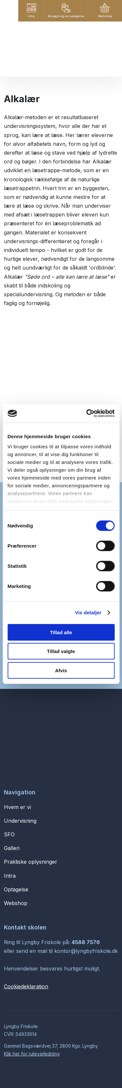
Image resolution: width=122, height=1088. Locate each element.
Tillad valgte (61, 651)
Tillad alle (61, 632)
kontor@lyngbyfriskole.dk (86, 951)
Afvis (61, 670)
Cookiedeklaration (26, 986)
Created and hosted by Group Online (53, 1069)
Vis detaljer (88, 612)
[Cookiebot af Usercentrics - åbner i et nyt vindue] (87, 413)
